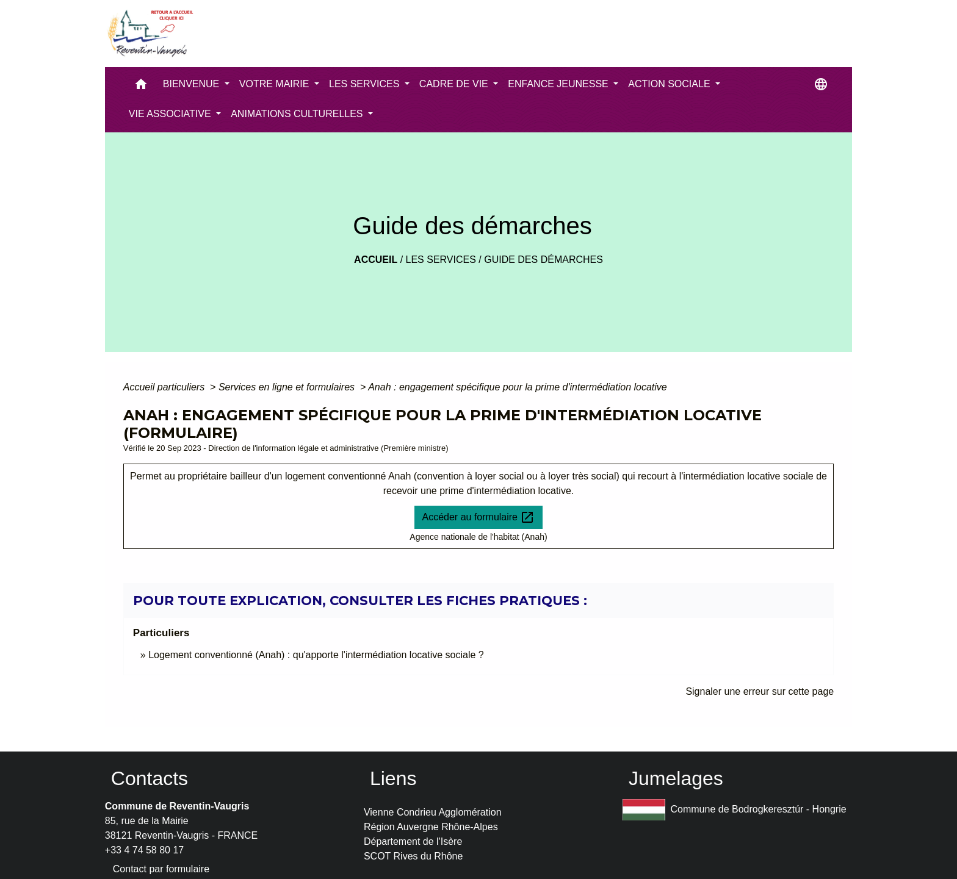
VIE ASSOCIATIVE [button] (171, 114)
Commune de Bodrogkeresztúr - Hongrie (735, 809)
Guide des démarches (543, 259)
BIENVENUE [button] (192, 84)
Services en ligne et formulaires (288, 387)
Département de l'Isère (413, 841)
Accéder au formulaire (478, 517)
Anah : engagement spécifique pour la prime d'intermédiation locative (517, 387)
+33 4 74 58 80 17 (144, 850)
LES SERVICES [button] (365, 84)
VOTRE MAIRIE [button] (275, 84)
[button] (141, 87)
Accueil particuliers (165, 387)
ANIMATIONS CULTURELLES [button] (298, 114)
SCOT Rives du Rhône (413, 856)
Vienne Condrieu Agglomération (433, 812)
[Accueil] (149, 33)
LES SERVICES (441, 259)
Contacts (149, 778)
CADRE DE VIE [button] (455, 84)
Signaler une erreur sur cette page (759, 691)
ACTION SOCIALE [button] (670, 84)
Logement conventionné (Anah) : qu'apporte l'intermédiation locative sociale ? (316, 655)
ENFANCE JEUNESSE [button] (559, 84)
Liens (393, 778)
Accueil (375, 259)
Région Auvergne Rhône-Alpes (431, 827)
